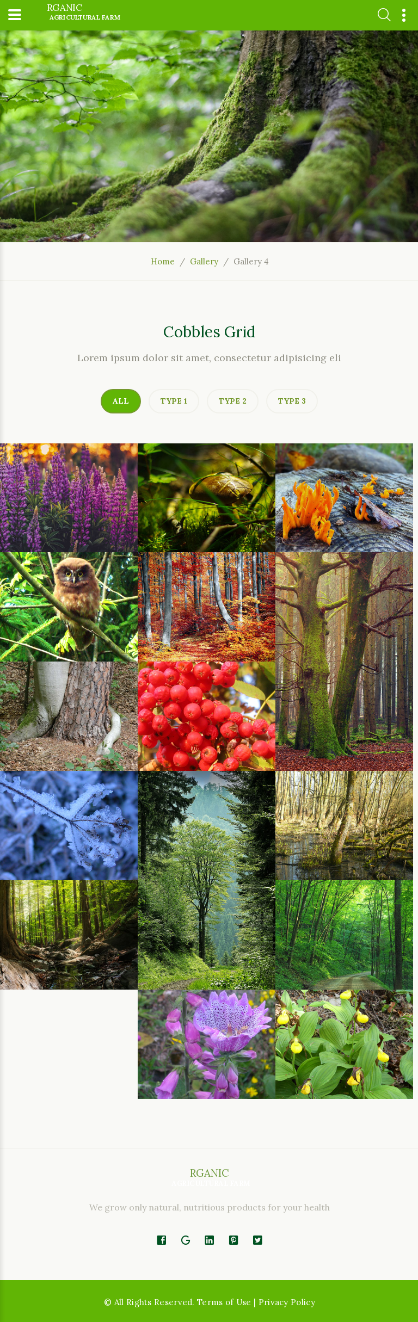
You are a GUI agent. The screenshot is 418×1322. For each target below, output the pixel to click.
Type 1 (174, 401)
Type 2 (233, 401)
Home (163, 261)
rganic (83, 12)
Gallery (204, 261)
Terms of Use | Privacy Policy (256, 1302)
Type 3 (292, 401)
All (121, 401)
